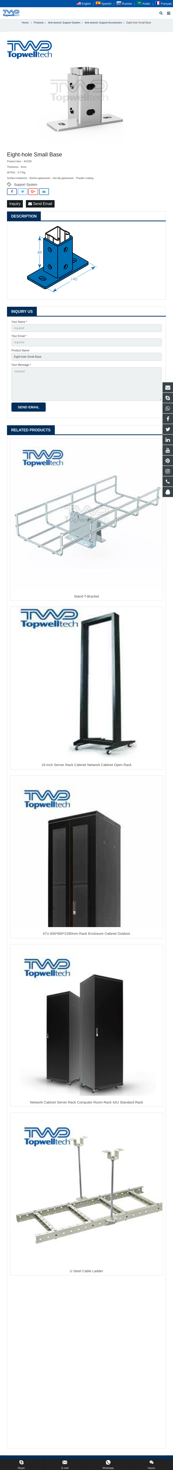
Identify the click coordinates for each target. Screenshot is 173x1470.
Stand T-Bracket (86, 596)
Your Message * (21, 365)
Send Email (40, 204)
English (84, 3)
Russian (124, 3)
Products (39, 22)
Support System (25, 184)
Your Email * (19, 336)
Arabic (143, 3)
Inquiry (15, 204)
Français (164, 3)
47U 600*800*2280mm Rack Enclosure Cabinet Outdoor (86, 933)
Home (25, 22)
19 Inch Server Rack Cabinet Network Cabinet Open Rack (86, 765)
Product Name (20, 350)
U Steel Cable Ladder (86, 1271)
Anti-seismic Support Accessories (103, 22)
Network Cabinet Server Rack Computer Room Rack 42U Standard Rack (86, 1102)
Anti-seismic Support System (64, 22)
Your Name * (19, 322)
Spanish (103, 3)
